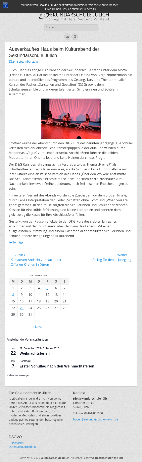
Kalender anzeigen (18, 375)
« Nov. (37, 327)
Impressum (16, 442)
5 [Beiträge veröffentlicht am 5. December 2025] (47, 288)
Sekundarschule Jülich (55, 458)
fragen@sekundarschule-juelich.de (95, 419)
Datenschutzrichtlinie (23, 447)
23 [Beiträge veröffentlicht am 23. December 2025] (21, 308)
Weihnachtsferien (35, 353)
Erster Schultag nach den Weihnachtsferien (57, 366)
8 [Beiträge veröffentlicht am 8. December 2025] (13, 294)
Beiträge (17, 242)
